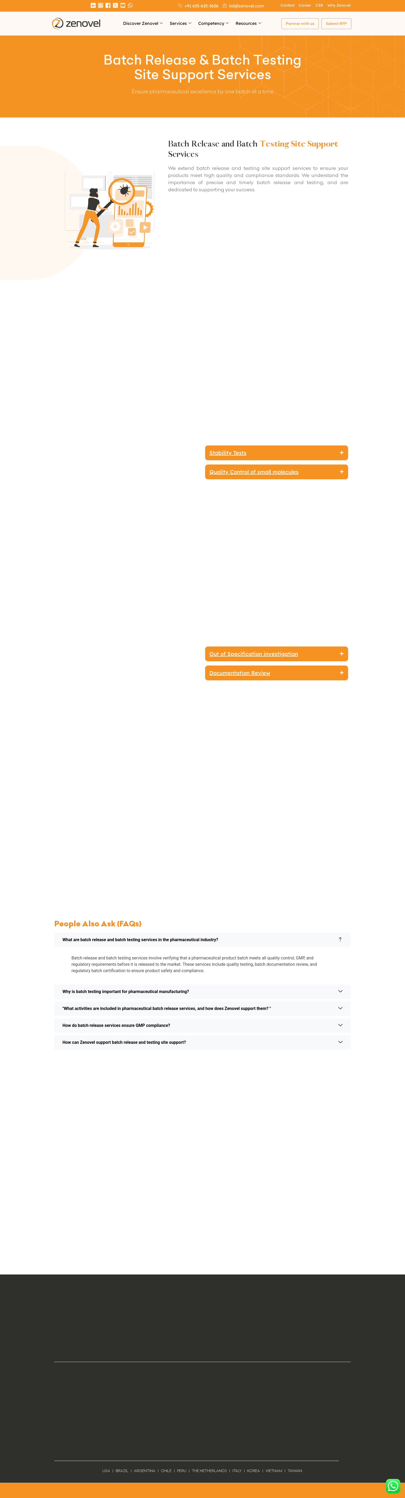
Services (180, 23)
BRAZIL (122, 1470)
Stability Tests (227, 453)
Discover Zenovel (143, 23)
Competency (213, 23)
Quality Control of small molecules (254, 472)
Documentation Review (239, 673)
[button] (276, 452)
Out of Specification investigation (253, 654)
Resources (248, 23)
